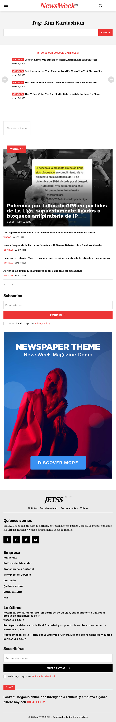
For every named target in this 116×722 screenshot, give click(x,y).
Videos (7, 237)
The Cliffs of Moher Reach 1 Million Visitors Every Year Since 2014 (61, 82)
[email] (58, 305)
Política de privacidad (43, 676)
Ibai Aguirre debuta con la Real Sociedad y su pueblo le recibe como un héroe (49, 232)
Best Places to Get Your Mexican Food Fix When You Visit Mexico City (63, 71)
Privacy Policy (42, 323)
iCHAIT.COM (36, 702)
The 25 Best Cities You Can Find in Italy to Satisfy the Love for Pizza (62, 94)
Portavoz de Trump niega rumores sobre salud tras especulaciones (42, 270)
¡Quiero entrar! (58, 668)
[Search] (105, 32)
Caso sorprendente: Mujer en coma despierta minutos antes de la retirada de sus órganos (56, 258)
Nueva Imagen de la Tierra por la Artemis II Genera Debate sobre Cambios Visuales (52, 245)
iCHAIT (9, 687)
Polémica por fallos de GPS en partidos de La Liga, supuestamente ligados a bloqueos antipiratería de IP (57, 210)
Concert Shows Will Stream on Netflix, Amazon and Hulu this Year (61, 59)
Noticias (8, 250)
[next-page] (111, 79)
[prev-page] (5, 79)
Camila (10, 222)
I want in (58, 315)
